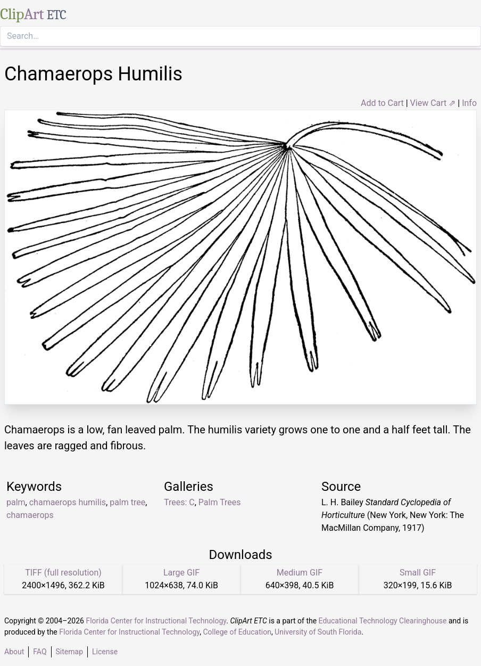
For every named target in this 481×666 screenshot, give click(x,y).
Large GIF (181, 573)
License (105, 651)
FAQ (39, 651)
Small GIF (418, 573)
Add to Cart (382, 103)
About (14, 651)
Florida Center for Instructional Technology (156, 620)
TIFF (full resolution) (63, 573)
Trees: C (179, 502)
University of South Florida (318, 632)
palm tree (127, 502)
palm (16, 502)
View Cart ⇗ (433, 103)
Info (469, 103)
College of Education (237, 632)
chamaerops (30, 515)
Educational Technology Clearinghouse (383, 620)
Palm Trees (219, 502)
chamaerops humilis (67, 502)
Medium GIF (299, 573)
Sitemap (69, 651)
